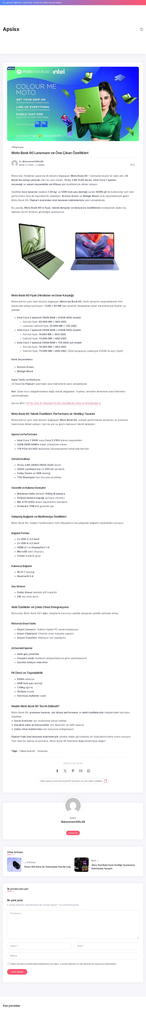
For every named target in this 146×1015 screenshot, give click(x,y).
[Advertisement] (73, 29)
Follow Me (73, 833)
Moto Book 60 (28, 751)
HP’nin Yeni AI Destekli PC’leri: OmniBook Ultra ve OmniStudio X (63, 403)
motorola (43, 751)
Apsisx (11, 29)
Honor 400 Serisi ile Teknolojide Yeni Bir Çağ (47, 866)
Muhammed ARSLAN (33, 161)
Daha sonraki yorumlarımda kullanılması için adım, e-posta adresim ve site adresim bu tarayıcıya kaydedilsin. (64, 964)
